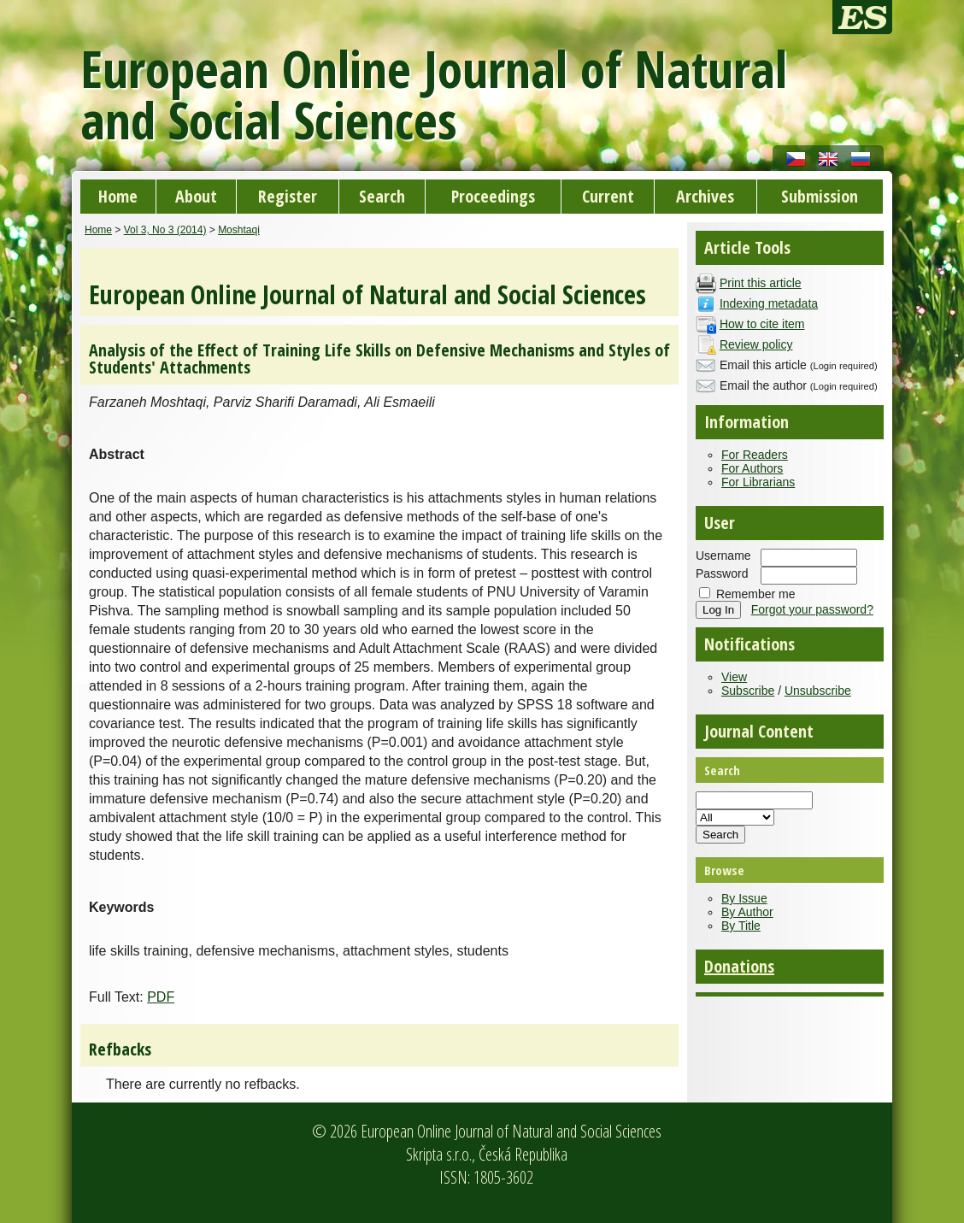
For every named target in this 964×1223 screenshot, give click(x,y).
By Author (747, 912)
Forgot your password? (812, 609)
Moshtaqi (239, 230)
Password (722, 573)
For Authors (752, 468)
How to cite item (762, 324)
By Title (741, 925)
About (196, 196)
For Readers (754, 455)
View (734, 677)
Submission (819, 196)
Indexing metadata (769, 303)
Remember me (756, 594)
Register (287, 196)
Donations (739, 966)
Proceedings (493, 196)
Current (608, 196)
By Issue (744, 898)
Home (118, 196)
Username (723, 555)
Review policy (756, 344)
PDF (160, 997)
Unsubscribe (818, 690)
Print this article (761, 283)
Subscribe (747, 690)
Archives (705, 196)
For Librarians (758, 482)
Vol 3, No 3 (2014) (165, 230)
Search (382, 196)
